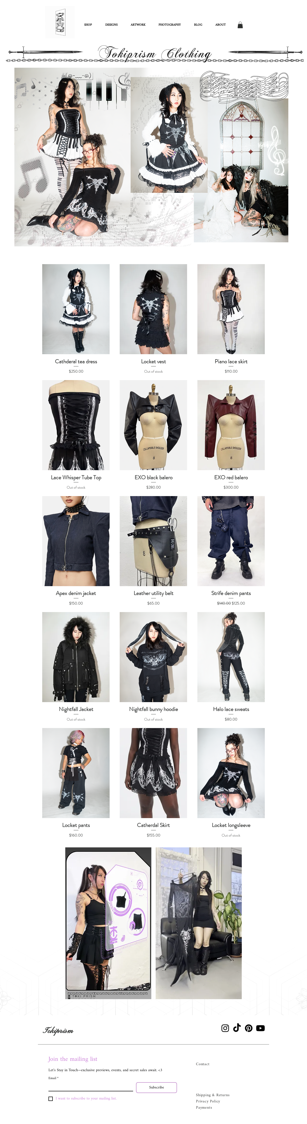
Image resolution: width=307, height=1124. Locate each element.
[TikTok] (237, 1028)
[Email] (89, 1086)
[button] (240, 25)
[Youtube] (260, 1028)
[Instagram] (225, 1028)
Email (53, 1078)
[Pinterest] (249, 1028)
